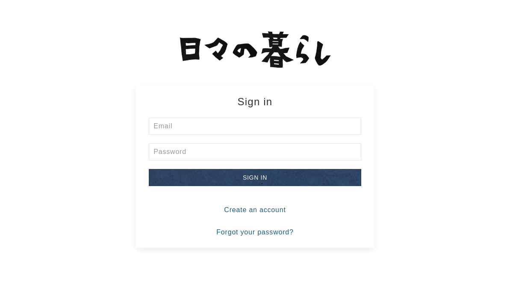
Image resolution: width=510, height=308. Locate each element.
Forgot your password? (254, 232)
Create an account (255, 209)
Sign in (255, 177)
